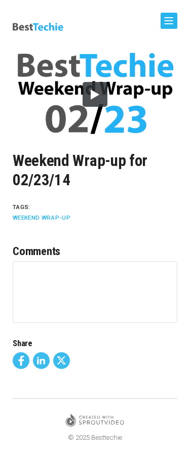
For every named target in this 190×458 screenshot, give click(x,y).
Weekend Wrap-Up (41, 217)
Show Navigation (167, 17)
